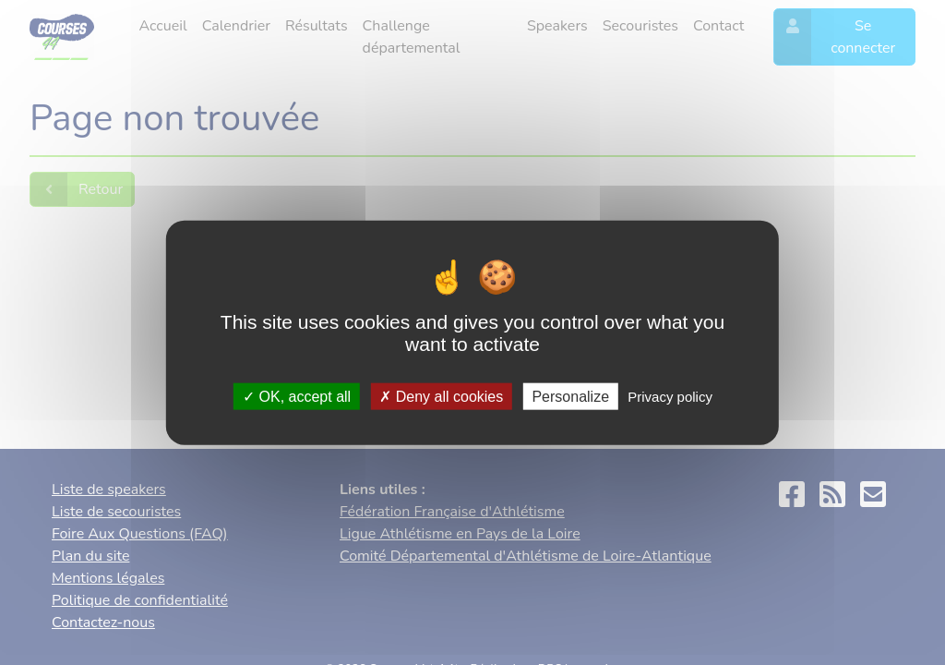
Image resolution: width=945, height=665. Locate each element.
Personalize (570, 396)
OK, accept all (297, 396)
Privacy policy (670, 396)
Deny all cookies (441, 396)
